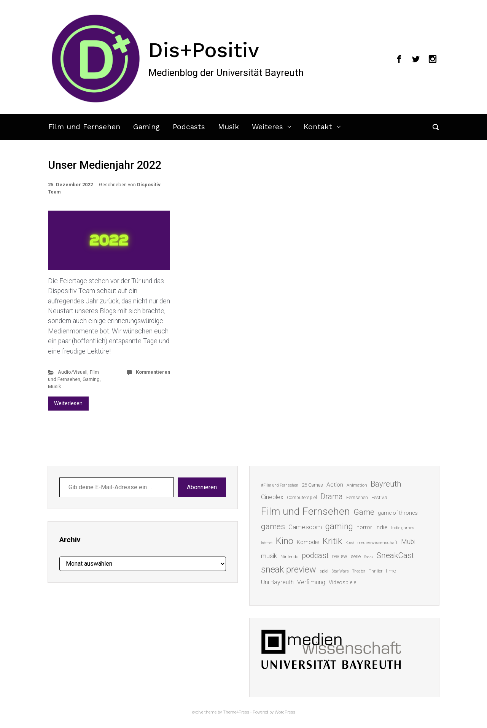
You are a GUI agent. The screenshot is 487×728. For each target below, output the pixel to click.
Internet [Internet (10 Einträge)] (266, 543)
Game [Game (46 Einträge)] (363, 512)
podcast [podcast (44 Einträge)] (315, 555)
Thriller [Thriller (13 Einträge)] (375, 571)
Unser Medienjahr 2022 (104, 165)
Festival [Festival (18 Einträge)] (379, 497)
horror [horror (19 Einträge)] (364, 527)
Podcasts (189, 126)
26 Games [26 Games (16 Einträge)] (312, 485)
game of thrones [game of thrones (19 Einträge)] (398, 513)
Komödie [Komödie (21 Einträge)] (308, 542)
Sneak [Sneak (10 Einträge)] (368, 557)
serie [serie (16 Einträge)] (356, 556)
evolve (197, 712)
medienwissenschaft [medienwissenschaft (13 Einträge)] (377, 542)
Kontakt (318, 126)
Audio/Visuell (73, 372)
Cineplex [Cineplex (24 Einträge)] (272, 497)
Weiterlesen (68, 403)
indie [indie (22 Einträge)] (382, 527)
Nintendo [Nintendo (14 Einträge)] (289, 556)
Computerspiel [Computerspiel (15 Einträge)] (302, 497)
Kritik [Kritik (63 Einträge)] (332, 541)
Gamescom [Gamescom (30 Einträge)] (305, 527)
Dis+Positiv (203, 50)
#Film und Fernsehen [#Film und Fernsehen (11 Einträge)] (279, 485)
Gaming (146, 126)
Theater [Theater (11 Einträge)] (358, 571)
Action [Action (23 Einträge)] (334, 484)
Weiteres (267, 126)
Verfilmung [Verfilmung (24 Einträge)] (311, 582)
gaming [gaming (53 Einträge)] (339, 526)
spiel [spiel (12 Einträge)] (324, 571)
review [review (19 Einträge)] (339, 556)
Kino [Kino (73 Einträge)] (284, 541)
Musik (228, 126)
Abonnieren (202, 487)
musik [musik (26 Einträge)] (269, 556)
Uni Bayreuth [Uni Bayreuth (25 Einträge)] (277, 582)
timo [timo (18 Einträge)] (391, 571)
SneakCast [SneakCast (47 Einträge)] (395, 555)
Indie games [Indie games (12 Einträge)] (402, 527)
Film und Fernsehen (84, 126)
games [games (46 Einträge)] (273, 526)
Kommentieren (153, 372)
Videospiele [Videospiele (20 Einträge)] (342, 582)
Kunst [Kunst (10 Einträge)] (349, 543)
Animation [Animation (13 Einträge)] (357, 485)
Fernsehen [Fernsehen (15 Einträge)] (357, 497)
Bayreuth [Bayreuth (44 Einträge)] (386, 484)
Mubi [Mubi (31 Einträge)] (408, 542)
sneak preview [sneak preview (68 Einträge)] (288, 569)
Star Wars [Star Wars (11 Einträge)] (340, 571)
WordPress (285, 712)
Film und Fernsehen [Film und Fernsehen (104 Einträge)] (305, 511)
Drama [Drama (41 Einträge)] (331, 496)
